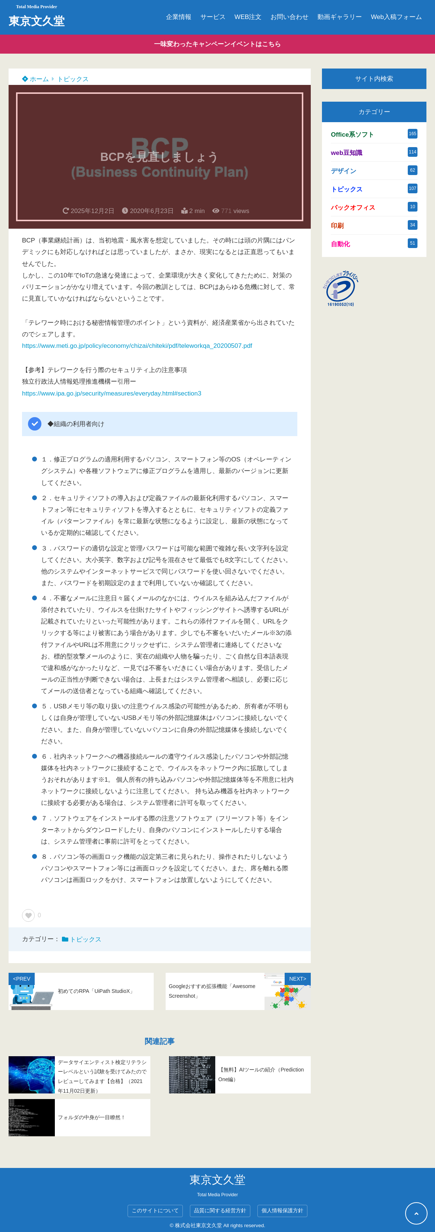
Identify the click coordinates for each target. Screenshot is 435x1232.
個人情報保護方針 (282, 1210)
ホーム (35, 79)
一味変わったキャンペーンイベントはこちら (217, 44)
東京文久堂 (37, 21)
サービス (213, 16)
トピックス (73, 79)
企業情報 (178, 16)
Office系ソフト (352, 134)
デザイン (343, 171)
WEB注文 (248, 16)
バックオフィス (353, 207)
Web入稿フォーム (396, 16)
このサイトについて (155, 1210)
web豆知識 (346, 152)
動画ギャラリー (339, 16)
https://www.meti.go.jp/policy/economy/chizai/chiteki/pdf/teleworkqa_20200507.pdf (137, 345)
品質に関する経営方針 (220, 1210)
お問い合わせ (289, 16)
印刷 (337, 225)
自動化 (340, 244)
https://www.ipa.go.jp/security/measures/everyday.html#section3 (111, 393)
